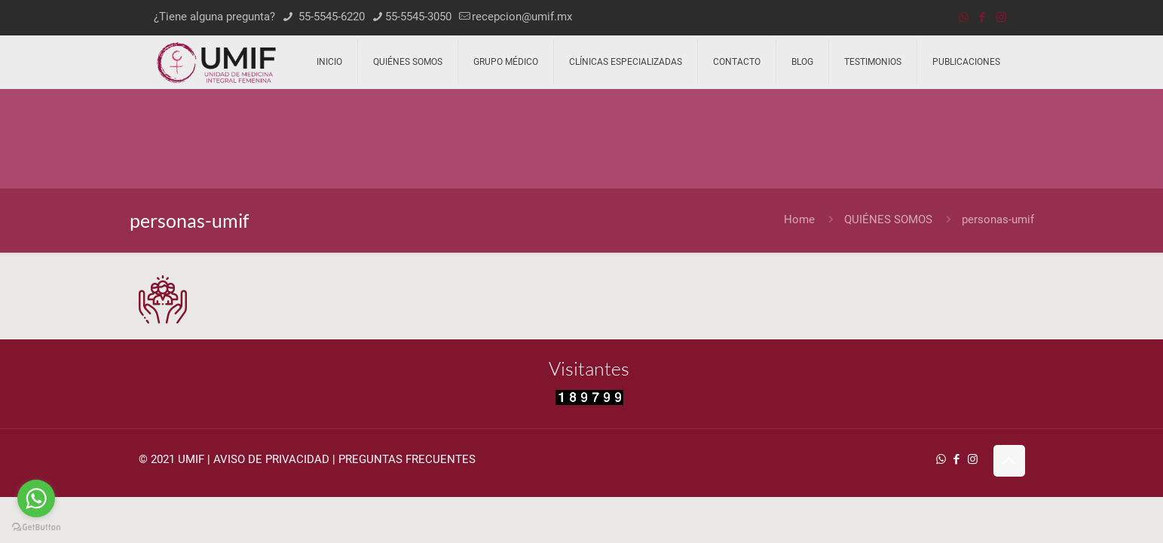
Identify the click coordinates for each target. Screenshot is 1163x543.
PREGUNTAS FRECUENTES (407, 459)
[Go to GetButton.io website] (36, 527)
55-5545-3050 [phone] (418, 16)
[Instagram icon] (1001, 17)
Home (799, 219)
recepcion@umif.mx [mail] (522, 16)
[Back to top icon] (1009, 461)
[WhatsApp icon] (963, 17)
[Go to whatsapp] (36, 498)
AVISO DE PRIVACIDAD (271, 459)
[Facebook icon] (982, 17)
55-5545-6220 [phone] (330, 16)
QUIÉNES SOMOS (888, 219)
